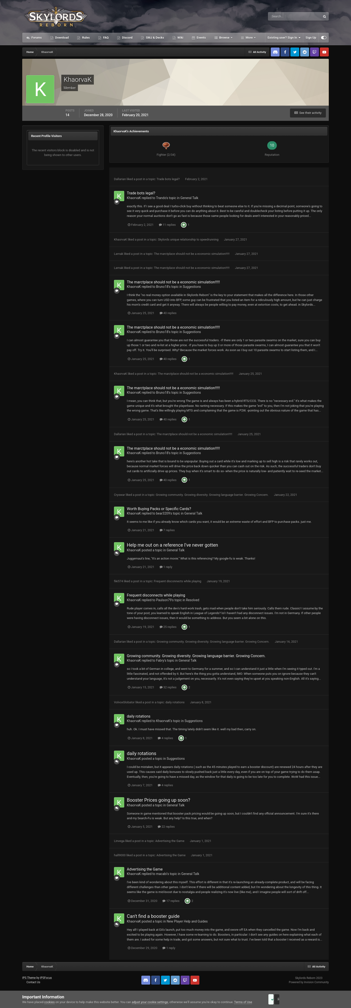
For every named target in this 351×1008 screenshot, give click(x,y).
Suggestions (192, 287)
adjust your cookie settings (150, 1002)
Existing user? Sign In (284, 38)
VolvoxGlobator (124, 702)
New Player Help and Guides (187, 921)
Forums (36, 37)
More (249, 37)
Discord (126, 37)
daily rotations (175, 702)
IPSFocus (46, 977)
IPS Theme (29, 977)
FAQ (105, 37)
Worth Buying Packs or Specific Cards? (159, 509)
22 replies (166, 826)
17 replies (170, 901)
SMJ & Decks (154, 37)
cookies (49, 1002)
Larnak (118, 254)
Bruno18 (162, 287)
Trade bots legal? (168, 179)
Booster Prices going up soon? (158, 800)
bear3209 (163, 513)
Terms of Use (243, 1002)
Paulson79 (164, 600)
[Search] (280, 16)
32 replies (168, 687)
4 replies (165, 738)
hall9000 (120, 855)
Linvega (119, 841)
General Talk (189, 198)
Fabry (160, 660)
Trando (161, 198)
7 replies (167, 530)
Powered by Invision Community (309, 982)
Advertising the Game (170, 841)
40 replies (168, 313)
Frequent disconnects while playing (178, 581)
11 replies (167, 224)
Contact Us (33, 982)
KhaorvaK (134, 198)
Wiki (180, 37)
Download (62, 37)
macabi (161, 874)
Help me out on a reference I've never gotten (172, 545)
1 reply (166, 567)
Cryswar (119, 495)
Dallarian (120, 179)
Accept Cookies (277, 999)
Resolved (192, 600)
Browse (224, 37)
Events (201, 37)
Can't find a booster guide (153, 916)
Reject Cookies (312, 999)
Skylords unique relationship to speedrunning (188, 239)
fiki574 (118, 581)
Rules (85, 37)
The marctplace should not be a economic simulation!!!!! (192, 254)
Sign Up (311, 37)
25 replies (168, 627)
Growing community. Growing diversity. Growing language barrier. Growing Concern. (212, 495)
